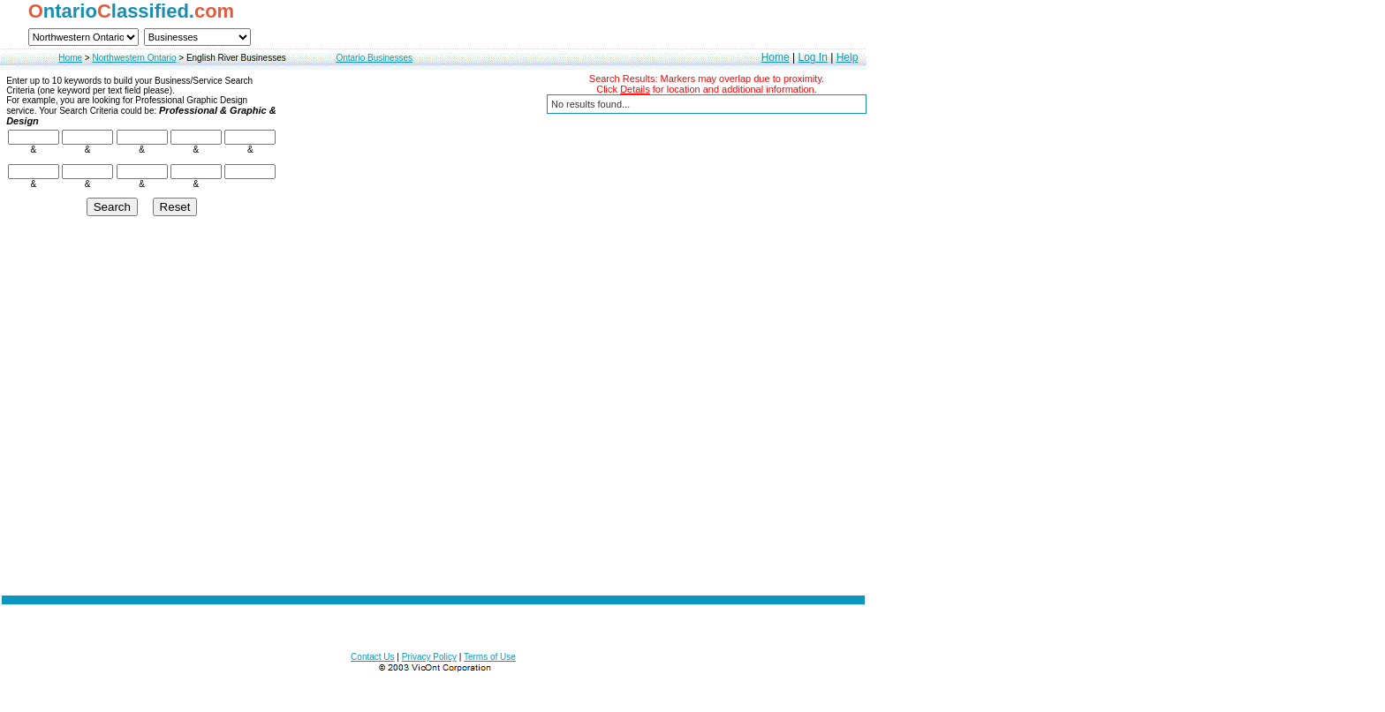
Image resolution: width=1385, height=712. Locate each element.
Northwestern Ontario (134, 58)
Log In (812, 57)
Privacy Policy (429, 657)
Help (847, 57)
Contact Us (372, 657)
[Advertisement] (433, 489)
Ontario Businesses (374, 58)
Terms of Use (490, 657)
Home (70, 58)
